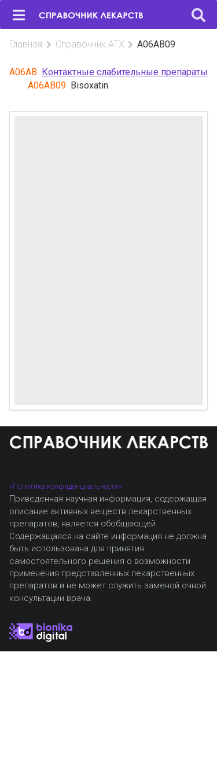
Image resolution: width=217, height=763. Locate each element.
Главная (25, 44)
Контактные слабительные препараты (125, 72)
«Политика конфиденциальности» (65, 486)
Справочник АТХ (90, 44)
